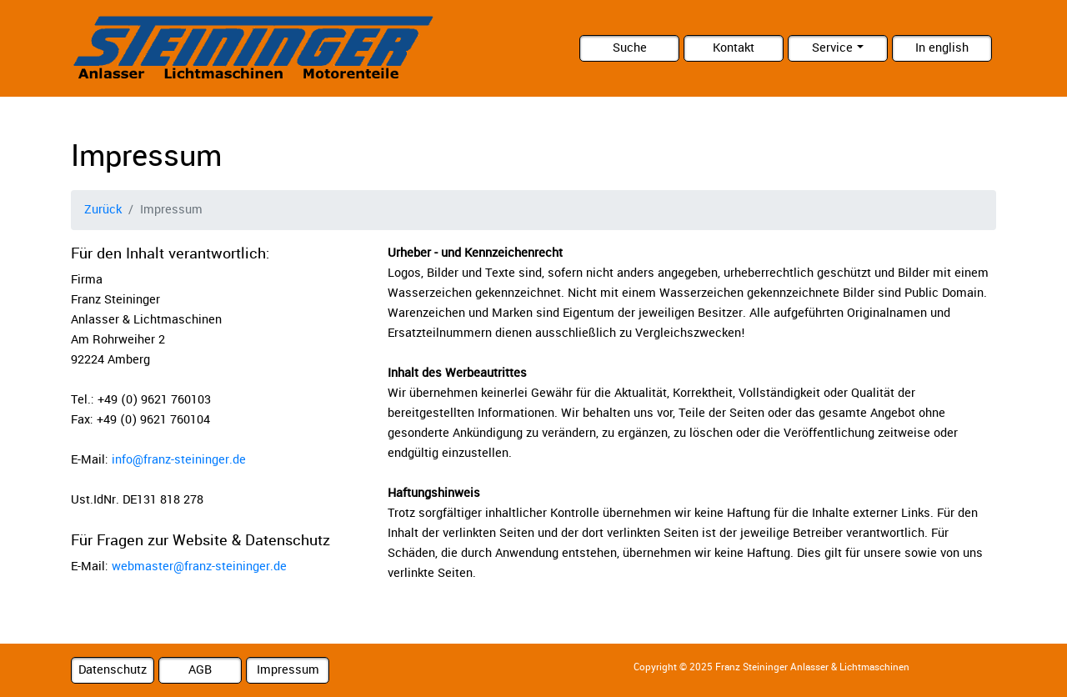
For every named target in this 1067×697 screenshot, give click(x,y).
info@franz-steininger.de (179, 460)
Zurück (103, 209)
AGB (200, 670)
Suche (630, 48)
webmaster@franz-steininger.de (199, 566)
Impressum (288, 670)
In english (942, 48)
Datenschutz (112, 670)
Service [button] (832, 48)
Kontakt (733, 48)
